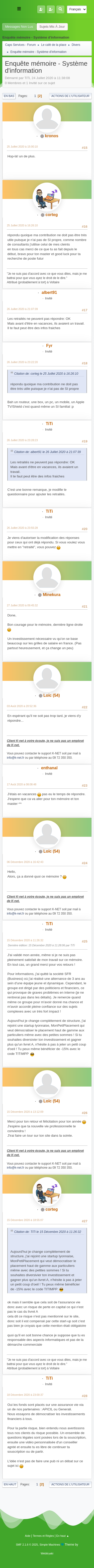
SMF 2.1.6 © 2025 (27, 1544)
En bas (9, 95)
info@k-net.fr (15, 757)
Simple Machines (50, 1544)
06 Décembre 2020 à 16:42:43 (25, 861)
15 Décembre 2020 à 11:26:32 (25, 940)
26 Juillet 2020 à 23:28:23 (22, 440)
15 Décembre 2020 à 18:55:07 (25, 1220)
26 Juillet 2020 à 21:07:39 (22, 308)
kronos (51, 136)
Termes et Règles (43, 1535)
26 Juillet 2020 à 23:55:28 (22, 527)
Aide (28, 1535)
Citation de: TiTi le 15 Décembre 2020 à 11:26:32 (47, 1232)
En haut (10, 1484)
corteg (52, 215)
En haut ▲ (62, 1535)
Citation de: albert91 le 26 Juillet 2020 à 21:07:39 (47, 452)
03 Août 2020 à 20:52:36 (21, 706)
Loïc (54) (51, 695)
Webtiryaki (47, 1553)
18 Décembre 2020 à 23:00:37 (25, 1394)
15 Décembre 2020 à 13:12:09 (25, 1111)
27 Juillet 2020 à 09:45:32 (22, 605)
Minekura (51, 595)
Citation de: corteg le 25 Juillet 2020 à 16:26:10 (46, 373)
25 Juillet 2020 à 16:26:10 (22, 225)
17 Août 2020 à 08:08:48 (21, 784)
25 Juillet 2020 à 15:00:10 (22, 146)
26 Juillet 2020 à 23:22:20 (22, 362)
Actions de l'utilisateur (70, 95)
